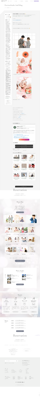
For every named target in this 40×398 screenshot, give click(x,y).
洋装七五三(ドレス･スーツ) (8, 24)
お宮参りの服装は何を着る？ (25, 373)
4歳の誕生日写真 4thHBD (8, 37)
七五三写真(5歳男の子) (8, 27)
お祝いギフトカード (20, 387)
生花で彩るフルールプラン (8, 55)
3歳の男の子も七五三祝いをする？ (25, 374)
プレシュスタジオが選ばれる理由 (8, 388)
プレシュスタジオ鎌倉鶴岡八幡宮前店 (17, 20)
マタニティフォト (7, 43)
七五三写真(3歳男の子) (8, 26)
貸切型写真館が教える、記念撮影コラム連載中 (8, 100)
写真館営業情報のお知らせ (8, 53)
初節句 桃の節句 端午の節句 (8, 31)
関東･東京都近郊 (27, 380)
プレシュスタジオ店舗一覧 (19, 145)
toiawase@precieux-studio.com (13, 362)
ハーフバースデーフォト (8, 33)
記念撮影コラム (14, 388)
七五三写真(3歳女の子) (8, 25)
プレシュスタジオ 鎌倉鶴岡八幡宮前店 (8, 65)
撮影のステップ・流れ (7, 387)
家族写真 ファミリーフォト (8, 45)
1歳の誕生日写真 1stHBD (8, 34)
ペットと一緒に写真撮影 (8, 42)
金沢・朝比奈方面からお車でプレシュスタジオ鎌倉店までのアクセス (21, 137)
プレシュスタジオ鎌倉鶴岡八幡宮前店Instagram (24, 139)
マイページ (27, 387)
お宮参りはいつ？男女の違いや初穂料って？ (26, 372)
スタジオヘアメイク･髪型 (8, 56)
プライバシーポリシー (31, 388)
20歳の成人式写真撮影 (8, 41)
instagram (20, 116)
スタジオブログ (14, 387)
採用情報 (30, 387)
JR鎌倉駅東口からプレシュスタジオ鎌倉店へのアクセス (19, 136)
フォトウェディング (7, 44)
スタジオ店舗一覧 (28, 379)
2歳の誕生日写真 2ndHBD (8, 35)
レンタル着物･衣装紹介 (8, 54)
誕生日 (10, 18)
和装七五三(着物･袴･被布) (8, 23)
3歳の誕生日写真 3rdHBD (8, 36)
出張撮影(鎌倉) (19, 388)
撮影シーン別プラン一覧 (29, 145)
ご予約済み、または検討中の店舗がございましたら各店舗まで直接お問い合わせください (13, 360)
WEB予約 (26, 388)
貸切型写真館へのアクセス (8, 52)
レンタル (8, 18)
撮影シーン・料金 (7, 379)
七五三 (6, 18)
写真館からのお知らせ (8, 51)
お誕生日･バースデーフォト (8, 32)
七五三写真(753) (7, 22)
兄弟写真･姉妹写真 (7, 46)
